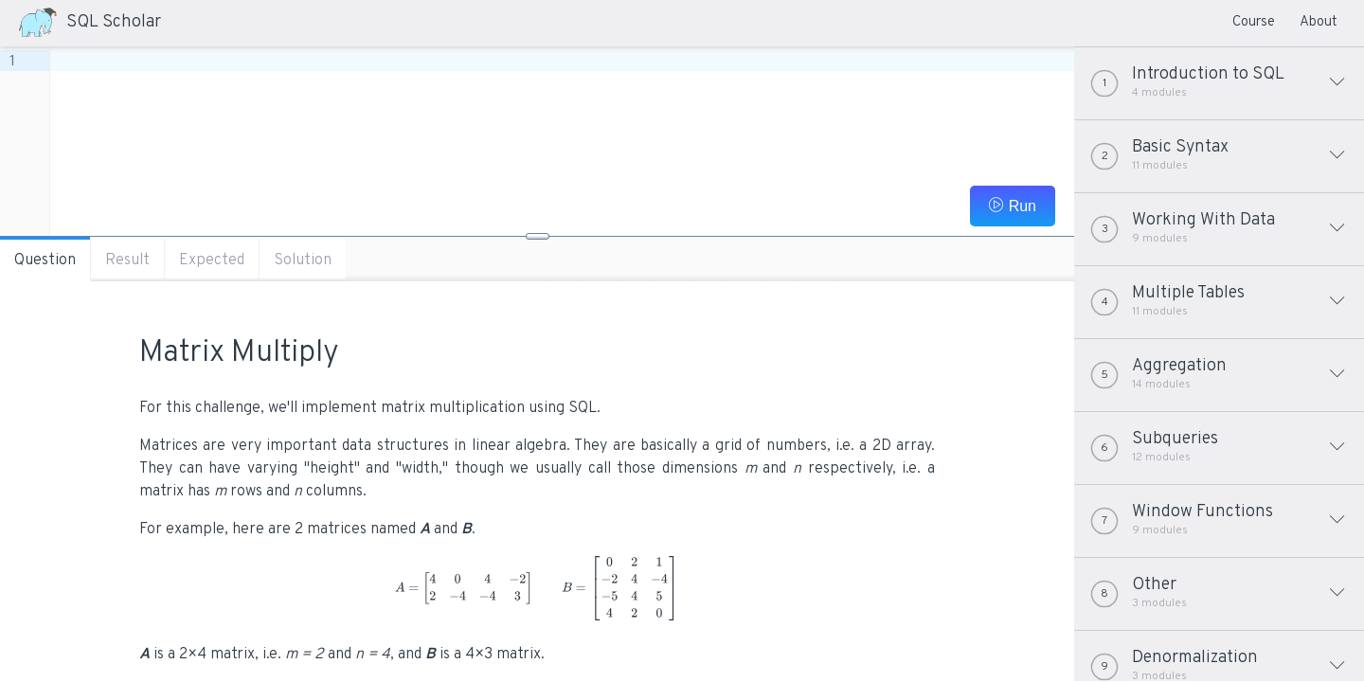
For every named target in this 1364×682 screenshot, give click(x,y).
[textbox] (562, 60)
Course (1253, 22)
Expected (211, 260)
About (1318, 22)
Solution (303, 260)
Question (45, 260)
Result (127, 260)
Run (1012, 205)
